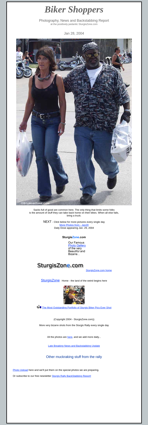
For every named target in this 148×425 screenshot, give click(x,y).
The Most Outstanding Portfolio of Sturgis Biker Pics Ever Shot (76, 307)
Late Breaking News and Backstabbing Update (74, 345)
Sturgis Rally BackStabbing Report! (71, 375)
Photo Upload (20, 370)
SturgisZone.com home (99, 270)
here (69, 337)
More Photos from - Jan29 (74, 225)
